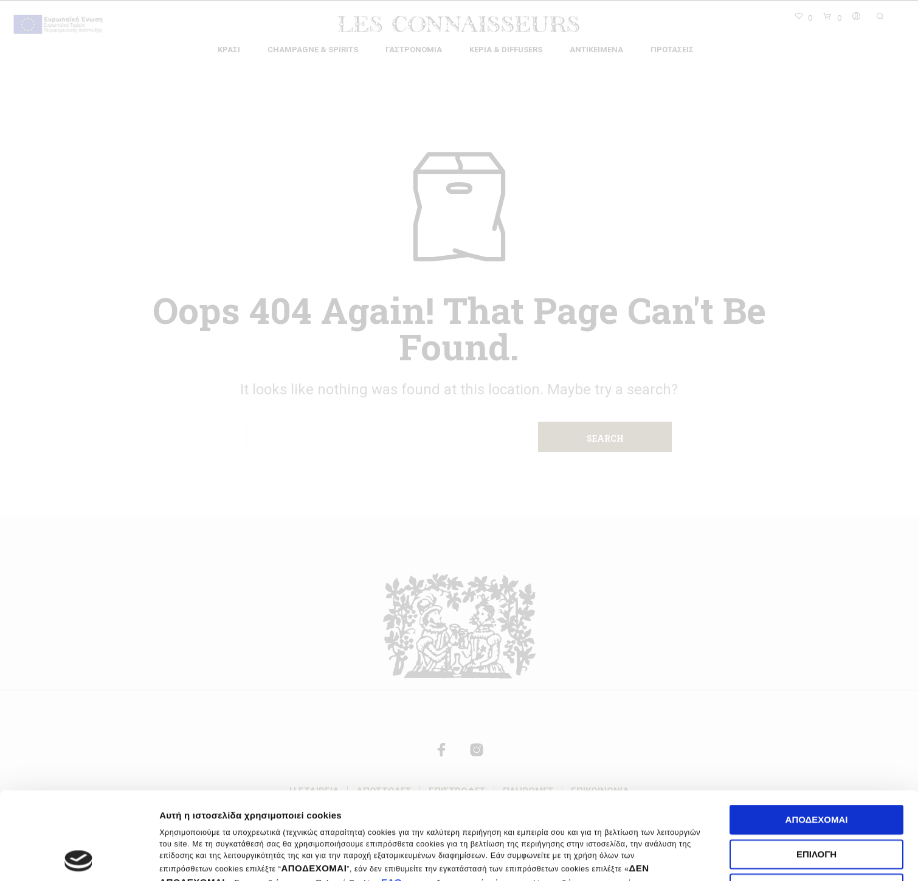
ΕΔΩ (391, 794)
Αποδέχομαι (816, 732)
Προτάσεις (672, 49)
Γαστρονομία (413, 49)
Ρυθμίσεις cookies (744, 857)
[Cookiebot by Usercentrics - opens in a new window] (79, 857)
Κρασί (229, 49)
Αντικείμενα (596, 49)
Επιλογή (816, 766)
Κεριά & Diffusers (505, 49)
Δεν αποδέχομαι (816, 801)
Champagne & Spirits (312, 49)
